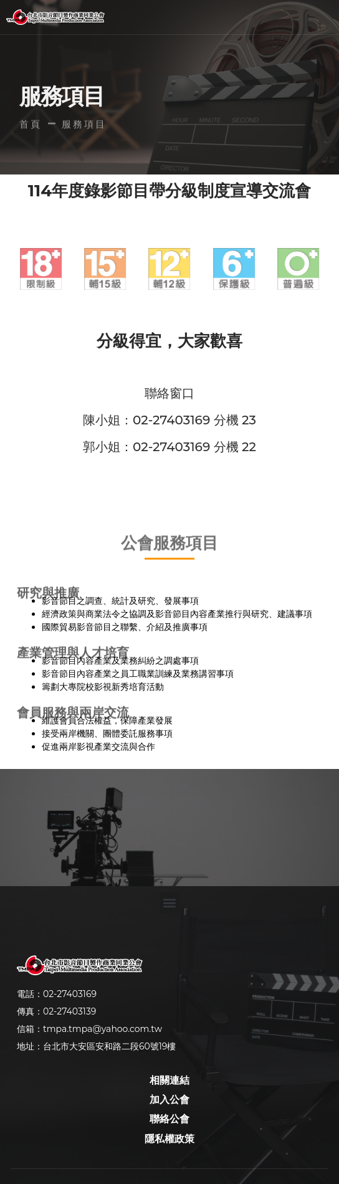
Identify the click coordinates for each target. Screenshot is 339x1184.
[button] (207, 17)
